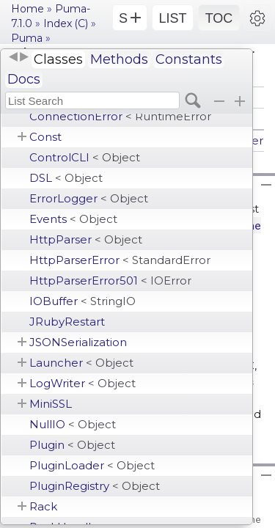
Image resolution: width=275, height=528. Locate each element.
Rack (43, 506)
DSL (66, 178)
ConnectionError (120, 116)
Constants (188, 59)
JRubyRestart (67, 322)
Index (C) (65, 23)
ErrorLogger (88, 198)
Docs (23, 79)
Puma (27, 38)
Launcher (81, 363)
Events (73, 219)
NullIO (72, 424)
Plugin (72, 445)
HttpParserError (119, 260)
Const (45, 137)
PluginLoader (92, 465)
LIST (172, 18)
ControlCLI (84, 157)
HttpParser (85, 239)
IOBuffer (82, 301)
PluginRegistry (94, 486)
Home (27, 8)
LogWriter (82, 383)
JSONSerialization (78, 342)
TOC (219, 18)
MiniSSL (50, 404)
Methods (119, 59)
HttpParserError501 (110, 280)
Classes (58, 59)
